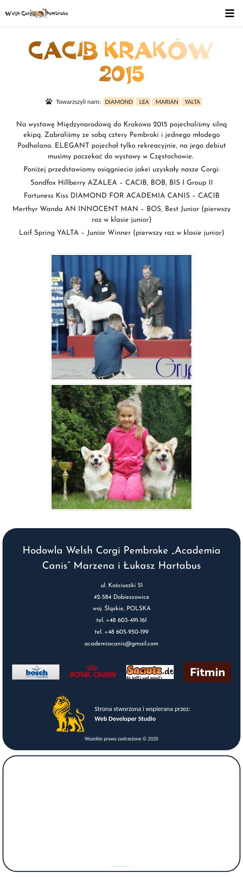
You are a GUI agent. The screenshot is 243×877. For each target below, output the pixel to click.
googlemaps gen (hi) (119, 866)
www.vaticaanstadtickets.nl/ (126, 866)
